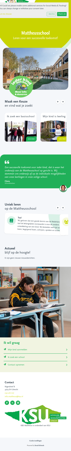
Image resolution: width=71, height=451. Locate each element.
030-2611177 (9, 393)
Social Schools (39, 445)
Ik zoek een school (14, 357)
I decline (51, 14)
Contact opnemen (14, 365)
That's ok (62, 14)
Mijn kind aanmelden (15, 349)
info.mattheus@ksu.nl (14, 397)
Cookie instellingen (35, 441)
